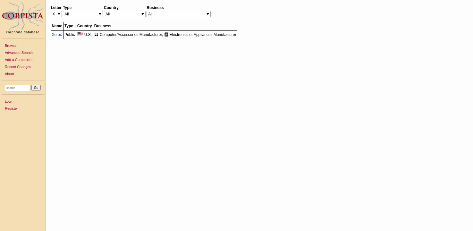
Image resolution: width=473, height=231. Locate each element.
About (9, 74)
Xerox (57, 34)
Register (11, 108)
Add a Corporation (19, 60)
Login (9, 101)
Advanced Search (19, 53)
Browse (11, 45)
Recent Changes (18, 67)
